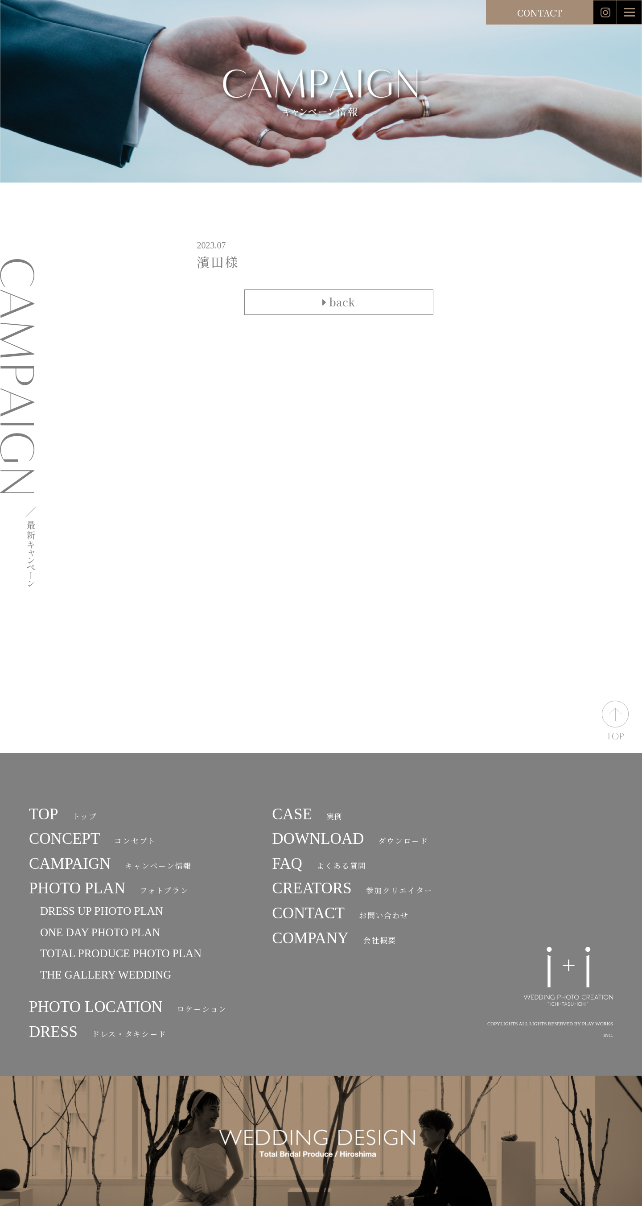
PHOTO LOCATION (128, 1007)
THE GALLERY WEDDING (105, 975)
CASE (307, 814)
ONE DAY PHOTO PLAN (100, 932)
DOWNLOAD (350, 838)
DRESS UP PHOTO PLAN (101, 911)
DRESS (97, 1032)
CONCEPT (92, 838)
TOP (63, 814)
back (338, 302)
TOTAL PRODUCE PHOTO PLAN (121, 953)
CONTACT (539, 12)
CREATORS (352, 888)
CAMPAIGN (110, 863)
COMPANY (334, 938)
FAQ (319, 863)
